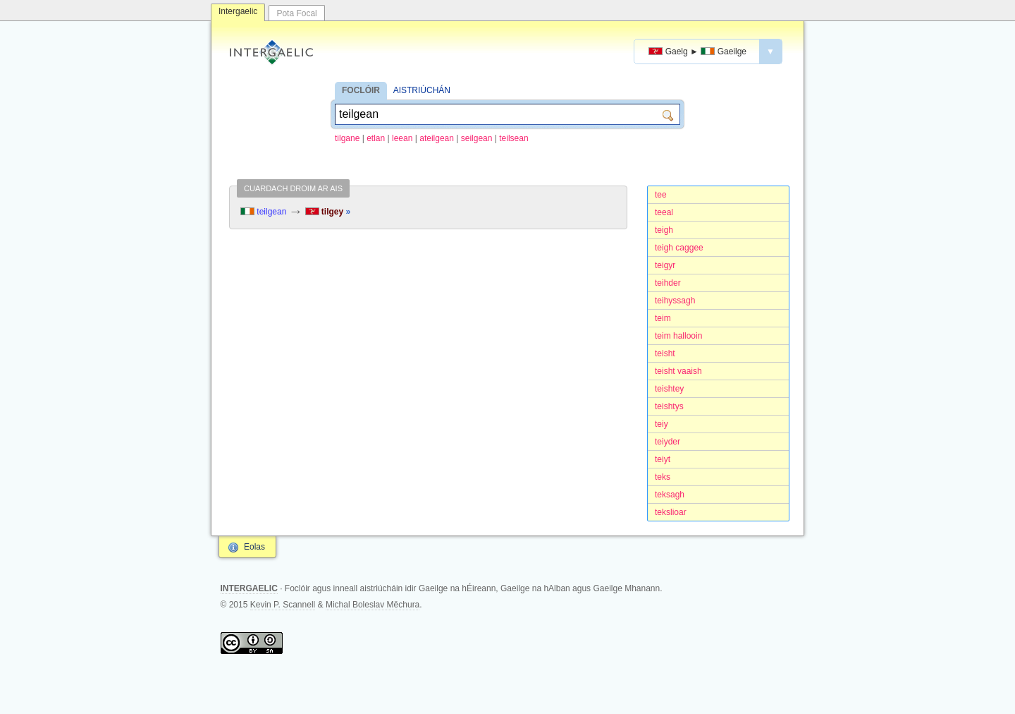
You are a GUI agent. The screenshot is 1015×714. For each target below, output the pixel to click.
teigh (664, 230)
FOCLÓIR (361, 90)
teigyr (665, 265)
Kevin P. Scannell (283, 605)
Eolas (254, 547)
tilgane (347, 138)
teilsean (513, 138)
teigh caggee (679, 248)
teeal (664, 212)
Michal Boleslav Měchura (372, 605)
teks (662, 477)
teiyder (667, 442)
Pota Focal (296, 13)
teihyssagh (675, 300)
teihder (668, 283)
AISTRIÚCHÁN (421, 90)
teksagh (669, 495)
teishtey (669, 389)
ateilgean (436, 138)
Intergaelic (238, 11)
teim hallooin (678, 336)
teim (663, 318)
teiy (661, 424)
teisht (665, 353)
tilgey (328, 212)
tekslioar (671, 512)
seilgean (477, 138)
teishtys (669, 406)
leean (402, 138)
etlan (376, 138)
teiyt (662, 459)
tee (661, 195)
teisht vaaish (678, 371)
